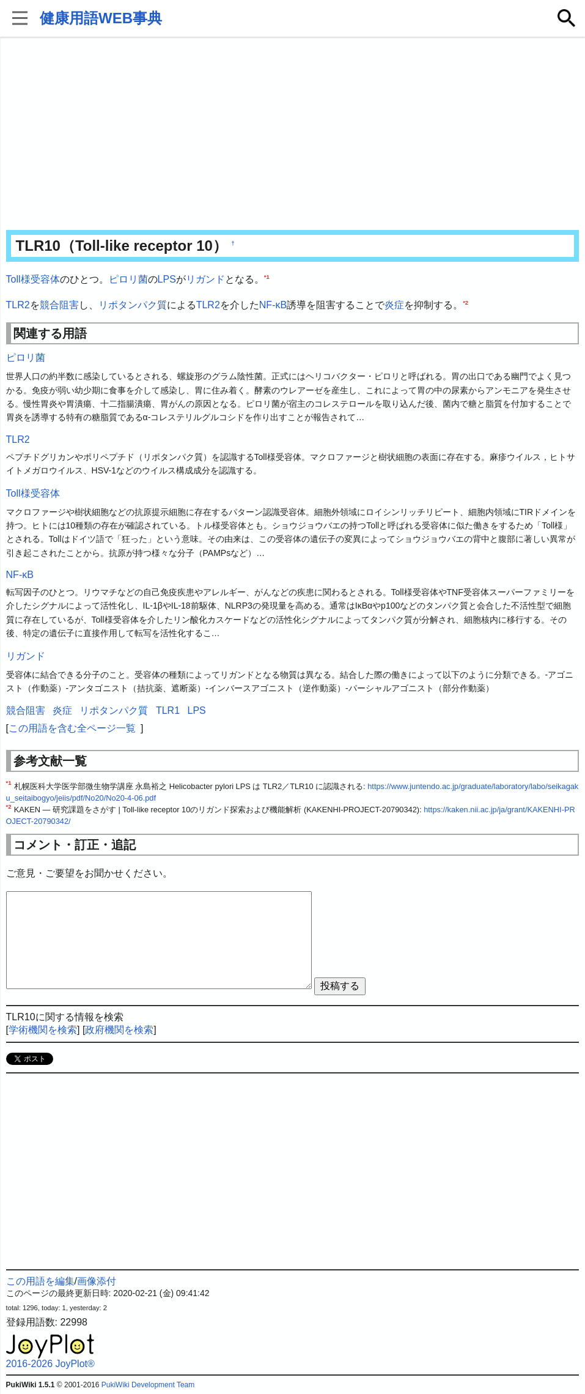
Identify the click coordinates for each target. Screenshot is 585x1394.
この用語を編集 (40, 1281)
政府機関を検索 (119, 1030)
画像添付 (96, 1281)
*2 (465, 301)
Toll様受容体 (33, 279)
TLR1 (168, 710)
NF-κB (273, 305)
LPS (167, 279)
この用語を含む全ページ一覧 (72, 728)
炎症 (394, 305)
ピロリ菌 (128, 279)
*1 (267, 276)
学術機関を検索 (43, 1030)
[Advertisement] (292, 134)
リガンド (205, 279)
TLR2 (18, 305)
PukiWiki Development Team (148, 1385)
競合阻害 (59, 305)
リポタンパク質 (132, 305)
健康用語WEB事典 (101, 18)
